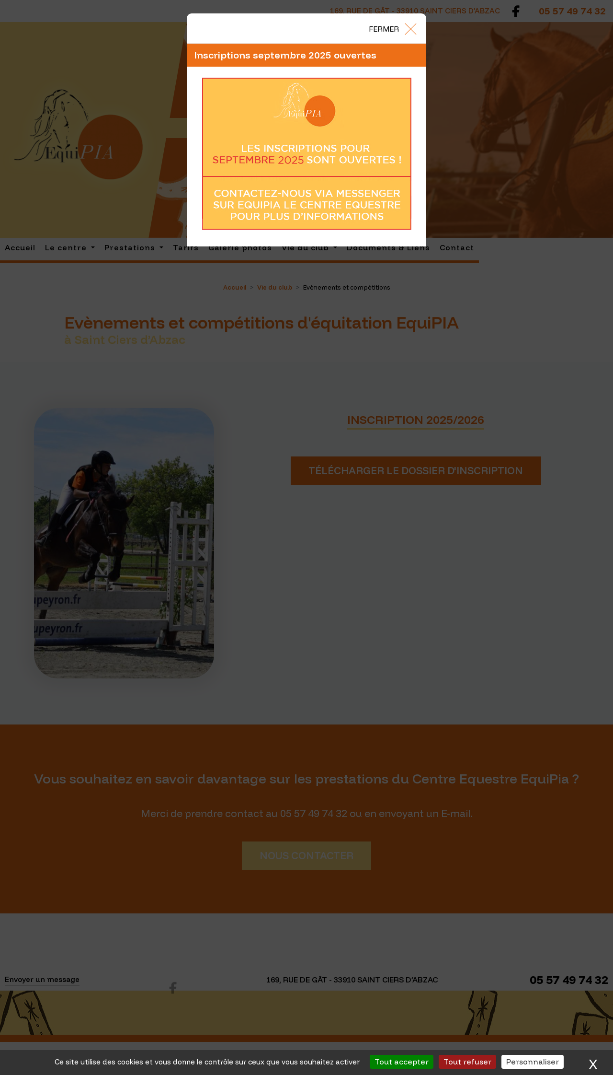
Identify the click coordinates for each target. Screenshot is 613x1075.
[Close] (392, 28)
